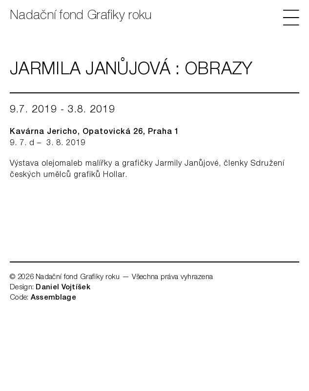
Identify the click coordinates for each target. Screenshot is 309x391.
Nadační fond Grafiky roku (81, 16)
